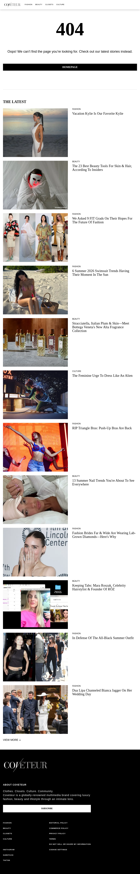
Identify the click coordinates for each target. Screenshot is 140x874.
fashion (28, 4)
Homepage (70, 67)
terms (52, 839)
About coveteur (14, 785)
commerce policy (58, 828)
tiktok (6, 860)
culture (60, 4)
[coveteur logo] (12, 5)
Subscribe (47, 808)
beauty (38, 4)
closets (49, 4)
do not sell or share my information (70, 844)
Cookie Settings (58, 850)
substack (8, 855)
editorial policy (58, 823)
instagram (9, 850)
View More (12, 740)
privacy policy (57, 833)
